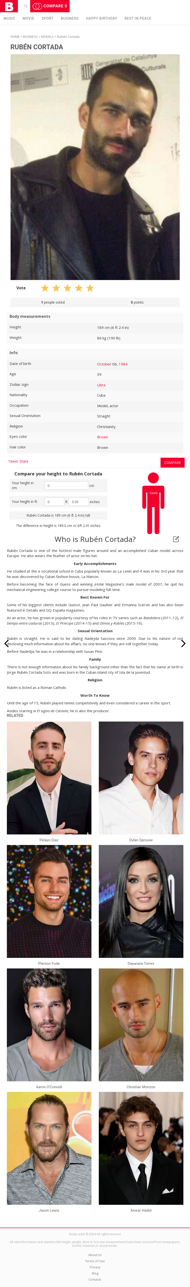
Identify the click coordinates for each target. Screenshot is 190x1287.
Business (70, 18)
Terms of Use (95, 1261)
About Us (95, 1255)
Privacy (95, 1267)
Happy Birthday (101, 18)
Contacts (95, 1279)
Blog (95, 1273)
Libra (101, 384)
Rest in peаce (138, 18)
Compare (50, 6)
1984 (123, 364)
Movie (28, 18)
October (104, 364)
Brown (102, 436)
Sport (47, 18)
